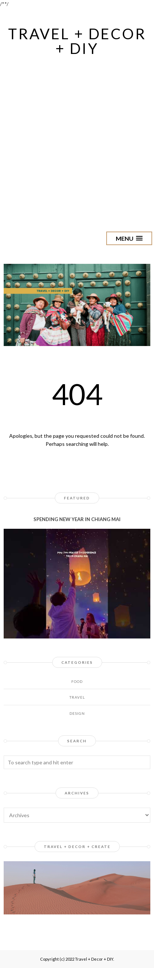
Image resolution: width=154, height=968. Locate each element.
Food (77, 681)
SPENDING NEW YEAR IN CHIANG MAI (77, 519)
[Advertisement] (77, 138)
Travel (77, 697)
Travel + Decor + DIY (77, 41)
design (77, 713)
